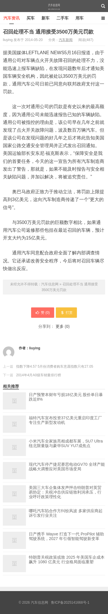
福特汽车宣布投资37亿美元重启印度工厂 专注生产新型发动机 (65, 420)
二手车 (62, 18)
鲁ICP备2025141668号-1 (70, 603)
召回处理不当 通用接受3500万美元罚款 (48, 32)
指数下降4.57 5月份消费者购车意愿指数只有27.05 (54, 366)
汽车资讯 (11, 18)
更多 (60, 326)
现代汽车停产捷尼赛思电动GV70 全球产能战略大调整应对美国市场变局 (67, 466)
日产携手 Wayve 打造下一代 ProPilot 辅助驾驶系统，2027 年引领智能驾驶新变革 (66, 536)
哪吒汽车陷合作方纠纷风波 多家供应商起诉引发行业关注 (66, 513)
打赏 (66, 313)
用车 (79, 18)
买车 (30, 18)
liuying (34, 348)
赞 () (42, 313)
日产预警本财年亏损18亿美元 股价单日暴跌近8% (66, 396)
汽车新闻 (66, 40)
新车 (45, 18)
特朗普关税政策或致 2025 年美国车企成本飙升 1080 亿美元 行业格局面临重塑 (67, 559)
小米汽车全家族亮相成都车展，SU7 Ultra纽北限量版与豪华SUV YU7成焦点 (66, 443)
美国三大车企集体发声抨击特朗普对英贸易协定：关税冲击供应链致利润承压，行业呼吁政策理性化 (65, 492)
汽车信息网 (54, 6)
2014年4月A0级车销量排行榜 (38, 375)
